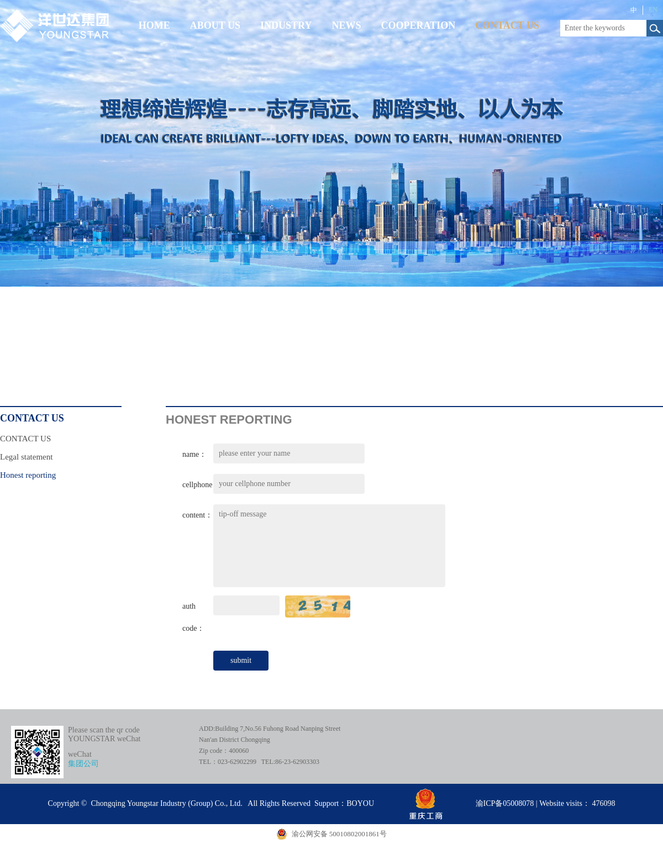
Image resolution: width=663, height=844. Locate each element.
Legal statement (26, 456)
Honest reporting (28, 475)
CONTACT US (25, 438)
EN (653, 9)
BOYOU (360, 803)
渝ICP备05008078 (505, 803)
